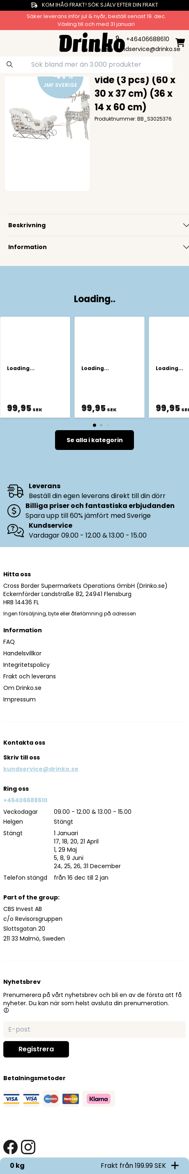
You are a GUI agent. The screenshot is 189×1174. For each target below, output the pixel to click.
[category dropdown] (11, 41)
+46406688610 (25, 800)
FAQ (9, 642)
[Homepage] (92, 41)
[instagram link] (28, 1147)
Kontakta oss (24, 742)
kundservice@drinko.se (40, 769)
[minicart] (180, 42)
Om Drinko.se (22, 688)
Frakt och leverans (29, 676)
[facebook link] (10, 1147)
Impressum (19, 699)
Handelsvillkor (22, 653)
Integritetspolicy (26, 665)
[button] (6, 1010)
